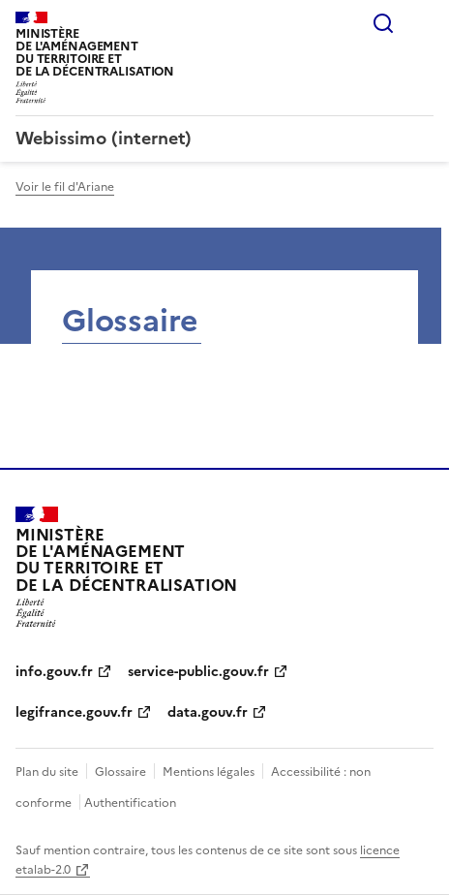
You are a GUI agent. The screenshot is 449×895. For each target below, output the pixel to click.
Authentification (130, 803)
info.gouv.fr (54, 672)
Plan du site (46, 772)
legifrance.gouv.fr (74, 712)
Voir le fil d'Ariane (64, 187)
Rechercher (383, 23)
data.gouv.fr (207, 712)
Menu (422, 23)
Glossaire (120, 772)
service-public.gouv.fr (198, 672)
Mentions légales (208, 772)
